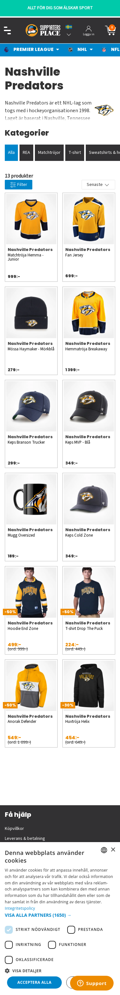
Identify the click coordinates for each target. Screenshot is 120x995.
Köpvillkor (14, 828)
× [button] (112, 850)
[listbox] (104, 850)
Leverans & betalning (25, 838)
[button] (60, 915)
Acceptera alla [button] (34, 982)
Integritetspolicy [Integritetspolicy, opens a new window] (20, 908)
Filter (18, 184)
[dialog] (60, 918)
